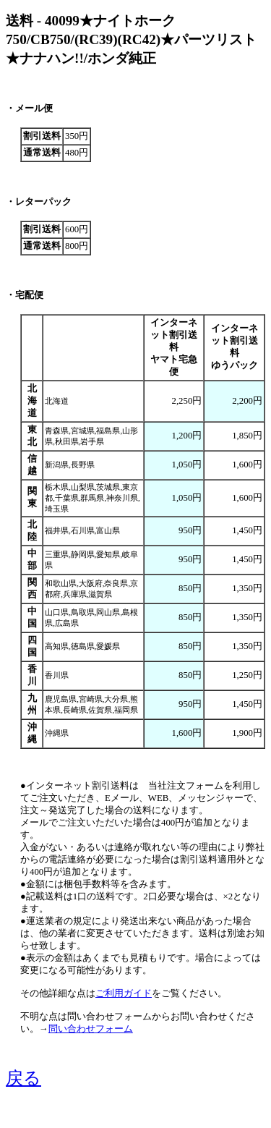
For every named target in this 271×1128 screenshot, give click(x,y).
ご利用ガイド (123, 993)
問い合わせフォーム (90, 1029)
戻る (23, 1078)
